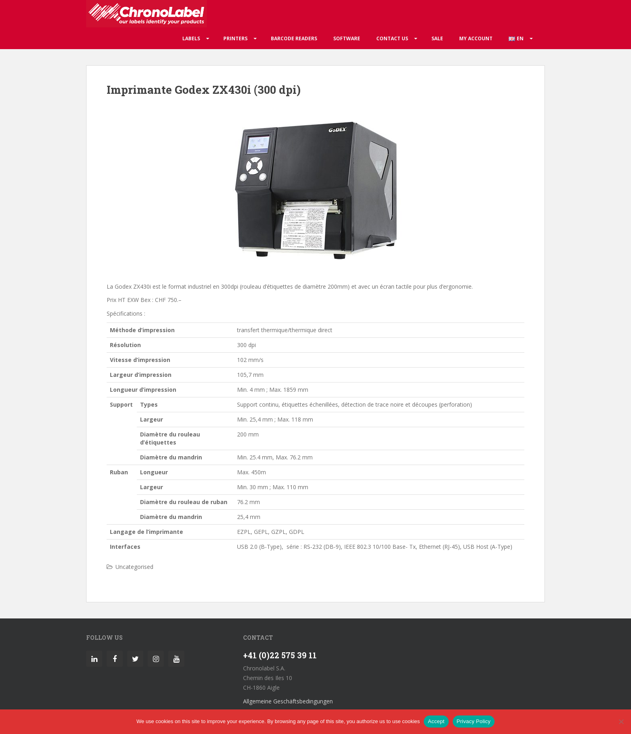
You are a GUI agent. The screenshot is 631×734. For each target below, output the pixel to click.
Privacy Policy (474, 721)
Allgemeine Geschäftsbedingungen (288, 701)
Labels (191, 38)
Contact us (392, 38)
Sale (437, 38)
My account (476, 38)
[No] (621, 721)
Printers (235, 38)
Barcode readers (294, 38)
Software (346, 38)
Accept (436, 721)
